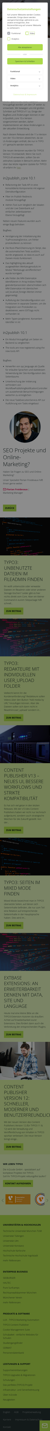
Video (32, 33)
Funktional (16, 33)
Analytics (15, 39)
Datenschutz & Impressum (25, 94)
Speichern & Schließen (25, 61)
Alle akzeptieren (25, 47)
